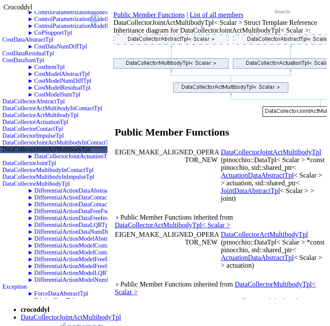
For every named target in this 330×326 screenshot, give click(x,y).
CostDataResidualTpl (29, 53)
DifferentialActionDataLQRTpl (72, 225)
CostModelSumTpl (57, 94)
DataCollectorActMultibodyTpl (41, 115)
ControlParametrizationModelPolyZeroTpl (86, 26)
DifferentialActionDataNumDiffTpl (77, 232)
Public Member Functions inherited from (174, 221)
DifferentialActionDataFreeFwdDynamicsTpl (89, 211)
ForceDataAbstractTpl (61, 293)
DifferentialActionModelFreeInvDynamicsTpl (90, 266)
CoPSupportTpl (53, 33)
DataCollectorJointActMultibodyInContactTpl (58, 142)
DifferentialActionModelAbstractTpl (78, 238)
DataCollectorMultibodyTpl (36, 184)
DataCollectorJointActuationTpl (73, 156)
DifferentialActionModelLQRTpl (74, 273)
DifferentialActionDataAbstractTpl (76, 190)
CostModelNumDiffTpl (63, 81)
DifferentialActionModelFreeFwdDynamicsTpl (91, 259)
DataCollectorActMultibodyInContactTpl (53, 108)
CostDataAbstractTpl (28, 39)
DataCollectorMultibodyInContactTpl (48, 170)
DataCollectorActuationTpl (35, 122)
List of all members (216, 14)
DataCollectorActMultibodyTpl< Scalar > (172, 225)
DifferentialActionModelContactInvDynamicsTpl (94, 252)
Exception (15, 287)
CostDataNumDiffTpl (60, 46)
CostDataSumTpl (23, 60)
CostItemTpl (49, 67)
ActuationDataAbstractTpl (257, 175)
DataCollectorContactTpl (33, 129)
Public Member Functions (149, 14)
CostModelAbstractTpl (62, 74)
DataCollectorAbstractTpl (34, 101)
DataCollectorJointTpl (29, 163)
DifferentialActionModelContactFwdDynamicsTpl (95, 245)
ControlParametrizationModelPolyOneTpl (85, 12)
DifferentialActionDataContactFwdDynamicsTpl (93, 197)
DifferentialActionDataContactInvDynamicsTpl (92, 204)
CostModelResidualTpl (62, 88)
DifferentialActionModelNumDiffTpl (79, 280)
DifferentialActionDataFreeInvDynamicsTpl (87, 218)
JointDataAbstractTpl (250, 190)
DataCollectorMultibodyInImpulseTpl (49, 177)
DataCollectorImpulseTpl (33, 136)
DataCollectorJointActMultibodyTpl (47, 149)
